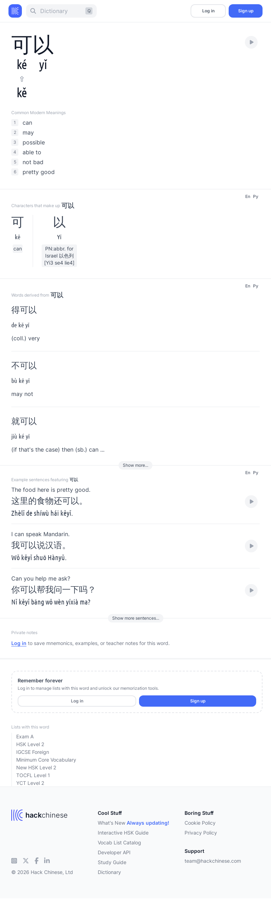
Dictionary (109, 872)
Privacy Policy (201, 833)
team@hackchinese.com (213, 861)
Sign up (245, 10)
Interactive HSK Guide (123, 833)
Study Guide (112, 862)
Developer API (114, 852)
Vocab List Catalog (119, 842)
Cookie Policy (200, 823)
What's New (133, 823)
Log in (208, 10)
